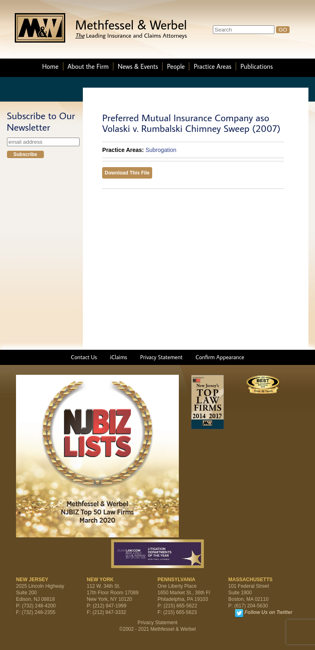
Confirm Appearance (220, 357)
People (176, 66)
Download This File (127, 173)
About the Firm (88, 66)
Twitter (239, 613)
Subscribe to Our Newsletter (41, 121)
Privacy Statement (161, 357)
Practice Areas (212, 66)
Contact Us (84, 357)
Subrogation (161, 150)
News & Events (138, 66)
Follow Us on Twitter (268, 612)
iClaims (118, 357)
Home (50, 66)
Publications (256, 66)
